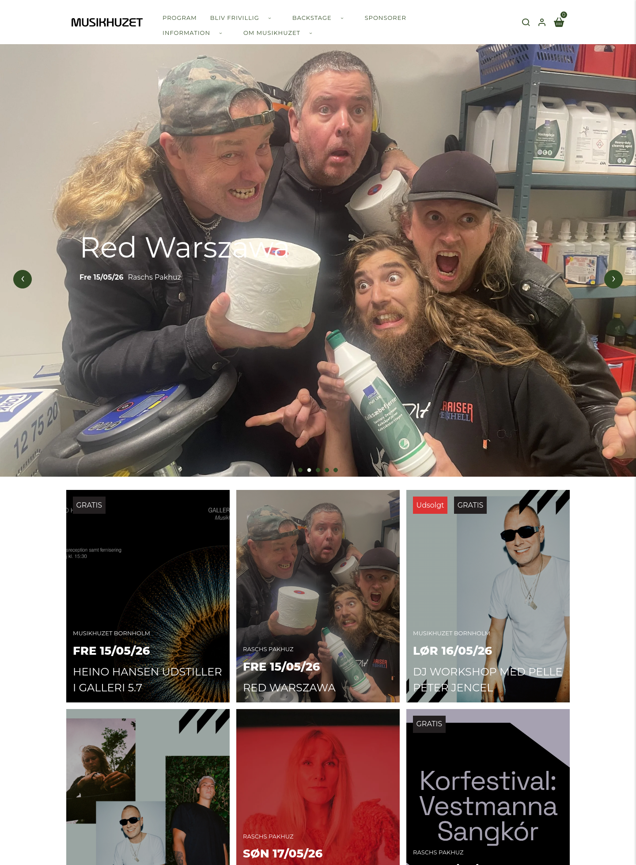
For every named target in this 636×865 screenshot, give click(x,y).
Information (186, 32)
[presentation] (22, 278)
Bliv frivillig (234, 17)
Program (180, 17)
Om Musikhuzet (271, 32)
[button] (300, 467)
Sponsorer (385, 17)
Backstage (312, 17)
